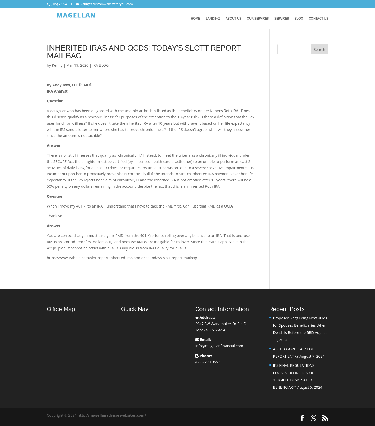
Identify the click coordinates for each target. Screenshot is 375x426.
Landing (213, 18)
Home (195, 18)
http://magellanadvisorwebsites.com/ (112, 415)
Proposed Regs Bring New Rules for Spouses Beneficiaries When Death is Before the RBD (300, 325)
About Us (233, 18)
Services (281, 18)
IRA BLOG (100, 65)
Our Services (258, 18)
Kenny (57, 65)
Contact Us (318, 18)
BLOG (299, 18)
